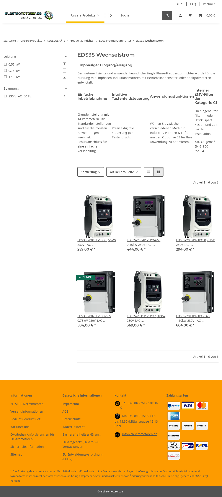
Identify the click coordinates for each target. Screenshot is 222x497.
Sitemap (16, 454)
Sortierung (89, 172)
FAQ (193, 4)
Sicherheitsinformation (27, 447)
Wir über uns (19, 427)
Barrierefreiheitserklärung (81, 434)
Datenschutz (71, 419)
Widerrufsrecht (73, 427)
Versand (15, 480)
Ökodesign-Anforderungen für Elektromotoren (32, 436)
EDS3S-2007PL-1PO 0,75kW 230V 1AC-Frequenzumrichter (195, 242)
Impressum (70, 404)
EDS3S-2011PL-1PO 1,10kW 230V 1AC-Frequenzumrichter (146, 318)
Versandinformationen (26, 411)
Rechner (209, 4)
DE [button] (178, 4)
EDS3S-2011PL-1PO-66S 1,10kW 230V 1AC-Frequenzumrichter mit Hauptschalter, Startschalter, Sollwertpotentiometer (197, 318)
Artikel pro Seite (122, 172)
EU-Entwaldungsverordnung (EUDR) (82, 456)
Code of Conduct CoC (25, 419)
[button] (180, 15)
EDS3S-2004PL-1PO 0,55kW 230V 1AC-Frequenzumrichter (96, 242)
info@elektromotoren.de (139, 434)
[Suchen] (139, 15)
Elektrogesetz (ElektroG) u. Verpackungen (81, 444)
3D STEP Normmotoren (27, 404)
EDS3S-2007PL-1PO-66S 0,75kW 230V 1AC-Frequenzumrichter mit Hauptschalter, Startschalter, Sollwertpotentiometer (98, 318)
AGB (65, 411)
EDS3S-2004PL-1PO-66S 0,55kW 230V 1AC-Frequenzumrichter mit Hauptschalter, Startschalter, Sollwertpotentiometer (148, 242)
